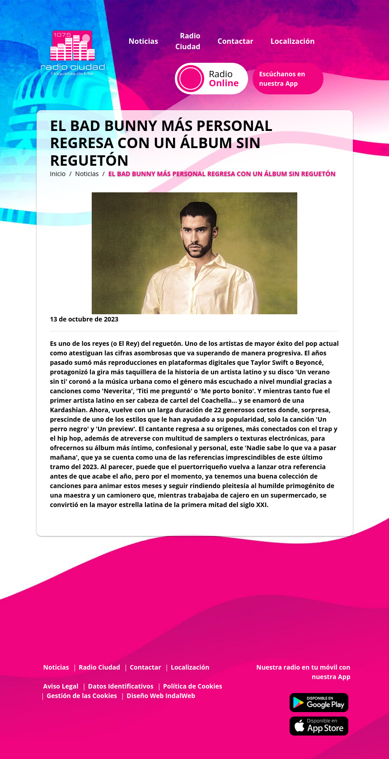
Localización (293, 41)
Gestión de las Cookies (82, 695)
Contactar (235, 41)
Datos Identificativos (121, 686)
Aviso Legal (61, 686)
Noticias (143, 41)
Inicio (58, 173)
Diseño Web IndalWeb (161, 695)
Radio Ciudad (188, 41)
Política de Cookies (192, 686)
